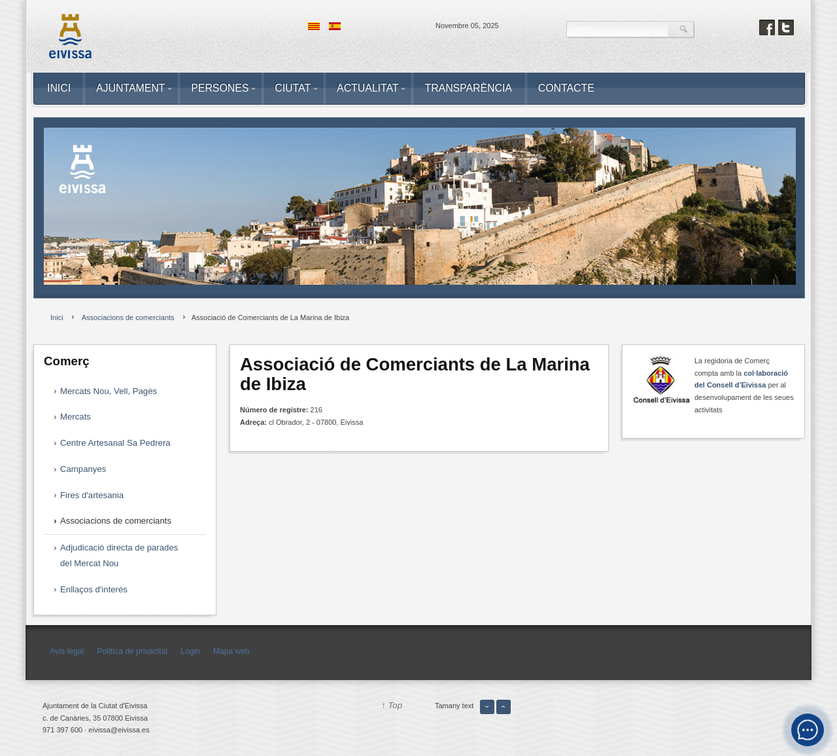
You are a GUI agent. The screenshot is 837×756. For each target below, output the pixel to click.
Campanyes (83, 469)
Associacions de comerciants (115, 521)
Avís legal (67, 651)
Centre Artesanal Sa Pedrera (115, 443)
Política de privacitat (132, 651)
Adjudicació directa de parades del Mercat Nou (119, 555)
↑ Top (391, 705)
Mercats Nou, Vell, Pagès (108, 391)
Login (190, 651)
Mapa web (231, 651)
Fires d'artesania (92, 495)
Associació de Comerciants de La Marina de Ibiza (415, 374)
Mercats (75, 417)
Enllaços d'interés (94, 589)
